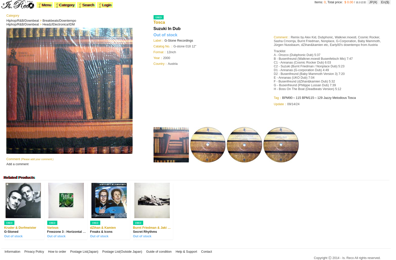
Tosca (352, 98)
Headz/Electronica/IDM (58, 24)
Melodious (339, 98)
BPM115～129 (312, 98)
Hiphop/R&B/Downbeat (23, 20)
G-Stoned (11, 232)
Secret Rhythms (145, 232)
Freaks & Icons (101, 232)
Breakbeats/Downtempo (59, 20)
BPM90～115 (291, 98)
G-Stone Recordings (178, 40)
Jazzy (328, 98)
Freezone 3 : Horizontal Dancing (71, 232)
